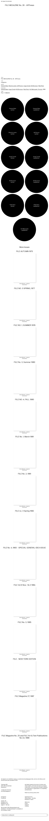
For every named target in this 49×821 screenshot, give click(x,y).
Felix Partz (41, 86)
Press (26, 803)
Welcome (27, 802)
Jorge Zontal (26, 86)
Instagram (3, 797)
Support (27, 805)
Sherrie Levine (13, 86)
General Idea (4, 86)
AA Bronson (34, 86)
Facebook (3, 798)
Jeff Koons (20, 86)
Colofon (27, 806)
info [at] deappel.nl (5, 791)
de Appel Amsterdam (6, 1)
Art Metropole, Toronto (36, 89)
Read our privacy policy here (32, 792)
